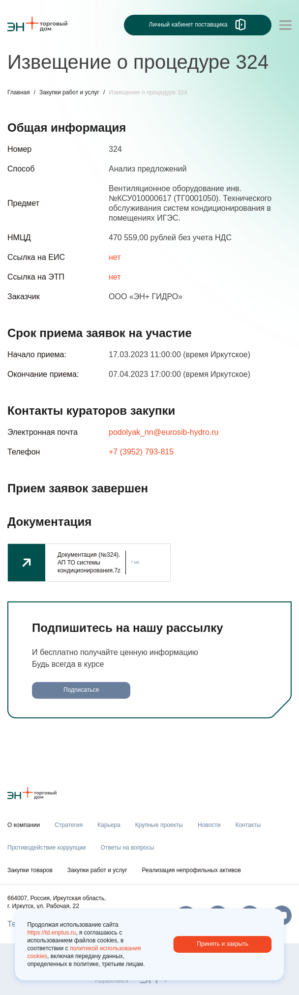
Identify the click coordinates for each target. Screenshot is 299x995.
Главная (18, 92)
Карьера (108, 825)
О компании (23, 825)
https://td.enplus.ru (51, 932)
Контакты (248, 825)
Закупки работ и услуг (69, 92)
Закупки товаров (30, 870)
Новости (209, 825)
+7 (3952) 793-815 (141, 452)
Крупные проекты (159, 825)
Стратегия (69, 825)
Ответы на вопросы (127, 847)
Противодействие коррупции (46, 847)
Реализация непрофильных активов (191, 870)
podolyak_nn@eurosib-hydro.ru (163, 432)
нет (115, 257)
